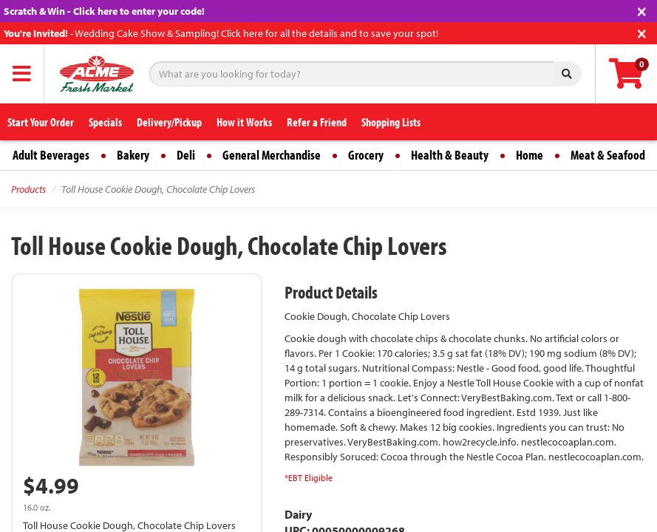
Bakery (133, 154)
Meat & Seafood (608, 154)
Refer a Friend (317, 122)
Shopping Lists (391, 122)
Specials (105, 122)
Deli (186, 154)
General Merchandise (271, 154)
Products (28, 189)
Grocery (366, 154)
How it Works (244, 122)
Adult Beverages (51, 154)
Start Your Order (40, 122)
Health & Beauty (450, 154)
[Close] (642, 10)
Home (529, 154)
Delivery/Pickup (169, 122)
